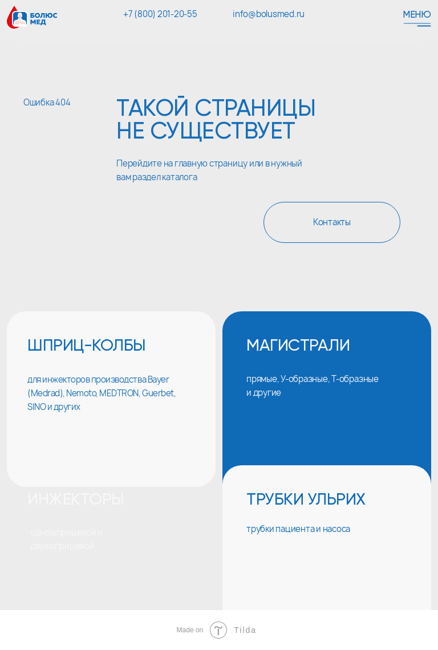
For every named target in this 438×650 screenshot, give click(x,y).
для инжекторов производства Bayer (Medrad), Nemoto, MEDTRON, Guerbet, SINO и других (101, 393)
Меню (417, 15)
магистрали (298, 346)
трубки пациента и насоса (298, 529)
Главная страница (185, 222)
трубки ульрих (306, 500)
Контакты (332, 222)
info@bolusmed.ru (269, 14)
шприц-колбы (86, 346)
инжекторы (75, 500)
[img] (111, 556)
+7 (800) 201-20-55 (160, 14)
